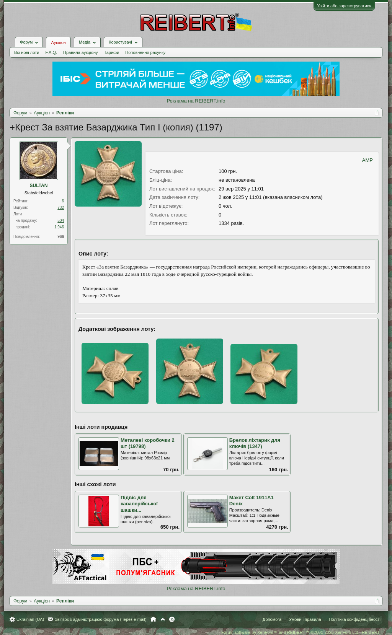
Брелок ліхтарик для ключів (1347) (255, 443)
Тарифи (111, 52)
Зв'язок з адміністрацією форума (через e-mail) (101, 619)
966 (60, 236)
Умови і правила (305, 619)
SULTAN (39, 185)
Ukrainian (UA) (30, 619)
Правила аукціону (80, 52)
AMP (367, 160)
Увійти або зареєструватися (344, 5)
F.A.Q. (51, 52)
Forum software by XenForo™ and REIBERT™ (301, 632)
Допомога (272, 619)
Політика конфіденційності (355, 619)
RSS (172, 619)
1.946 (59, 227)
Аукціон (58, 42)
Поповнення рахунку (145, 52)
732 (60, 207)
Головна (153, 619)
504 (60, 220)
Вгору (162, 619)
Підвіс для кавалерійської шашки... (139, 504)
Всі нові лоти (26, 52)
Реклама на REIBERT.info (196, 101)
